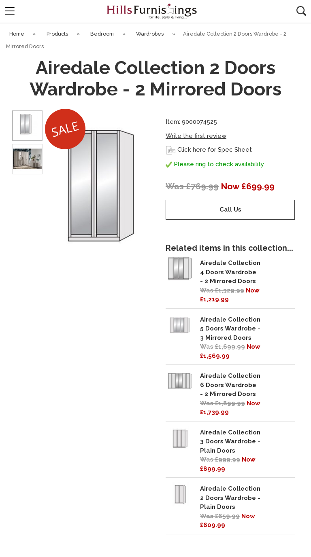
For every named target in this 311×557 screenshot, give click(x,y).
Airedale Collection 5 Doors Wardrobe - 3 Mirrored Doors (230, 328)
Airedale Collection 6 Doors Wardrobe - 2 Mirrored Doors (230, 385)
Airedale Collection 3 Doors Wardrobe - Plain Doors (230, 441)
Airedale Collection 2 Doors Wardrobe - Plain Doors (230, 497)
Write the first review (196, 136)
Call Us (230, 209)
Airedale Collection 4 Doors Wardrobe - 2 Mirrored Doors (230, 272)
